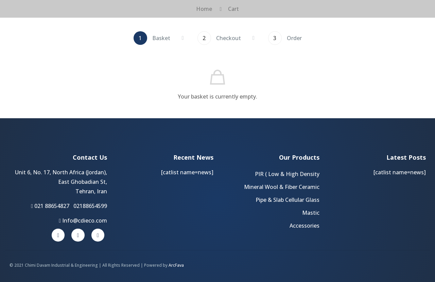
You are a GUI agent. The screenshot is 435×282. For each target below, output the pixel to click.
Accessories (304, 225)
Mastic (310, 212)
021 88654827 (51, 206)
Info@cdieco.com (83, 220)
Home (204, 9)
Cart (233, 9)
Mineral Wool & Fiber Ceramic (281, 187)
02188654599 (90, 206)
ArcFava (176, 265)
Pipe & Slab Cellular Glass (287, 200)
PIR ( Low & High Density (287, 174)
